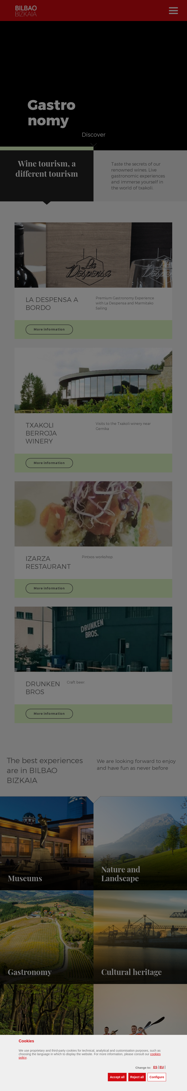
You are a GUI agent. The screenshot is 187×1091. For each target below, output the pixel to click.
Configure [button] (158, 1077)
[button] (155, 1067)
